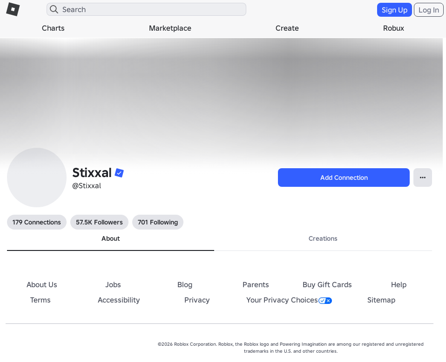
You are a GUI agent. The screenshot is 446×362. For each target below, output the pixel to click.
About (110, 238)
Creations (323, 238)
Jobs (113, 284)
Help (398, 284)
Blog (184, 284)
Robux (393, 28)
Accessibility (119, 299)
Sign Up (394, 9)
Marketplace (170, 28)
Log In (429, 9)
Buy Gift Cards (327, 284)
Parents (256, 284)
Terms (40, 299)
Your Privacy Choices (289, 299)
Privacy (197, 299)
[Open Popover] (422, 177)
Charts (53, 28)
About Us (42, 284)
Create (287, 28)
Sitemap (381, 299)
